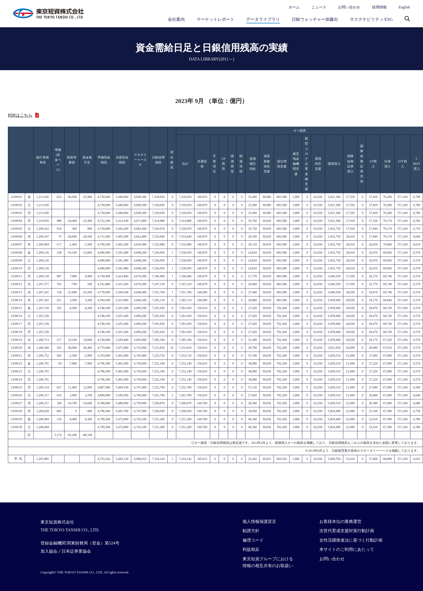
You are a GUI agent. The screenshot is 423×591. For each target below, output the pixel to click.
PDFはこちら (20, 115)
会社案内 (176, 19)
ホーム (294, 7)
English (404, 7)
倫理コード (253, 540)
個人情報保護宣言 (259, 521)
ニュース (318, 7)
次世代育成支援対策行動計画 (346, 530)
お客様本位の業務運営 (340, 521)
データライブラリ (263, 19)
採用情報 (379, 7)
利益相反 (251, 549)
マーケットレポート (215, 19)
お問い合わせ (349, 7)
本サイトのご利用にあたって (346, 549)
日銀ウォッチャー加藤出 (315, 19)
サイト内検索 (407, 19)
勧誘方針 (251, 530)
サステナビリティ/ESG (371, 19)
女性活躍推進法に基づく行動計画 (350, 540)
